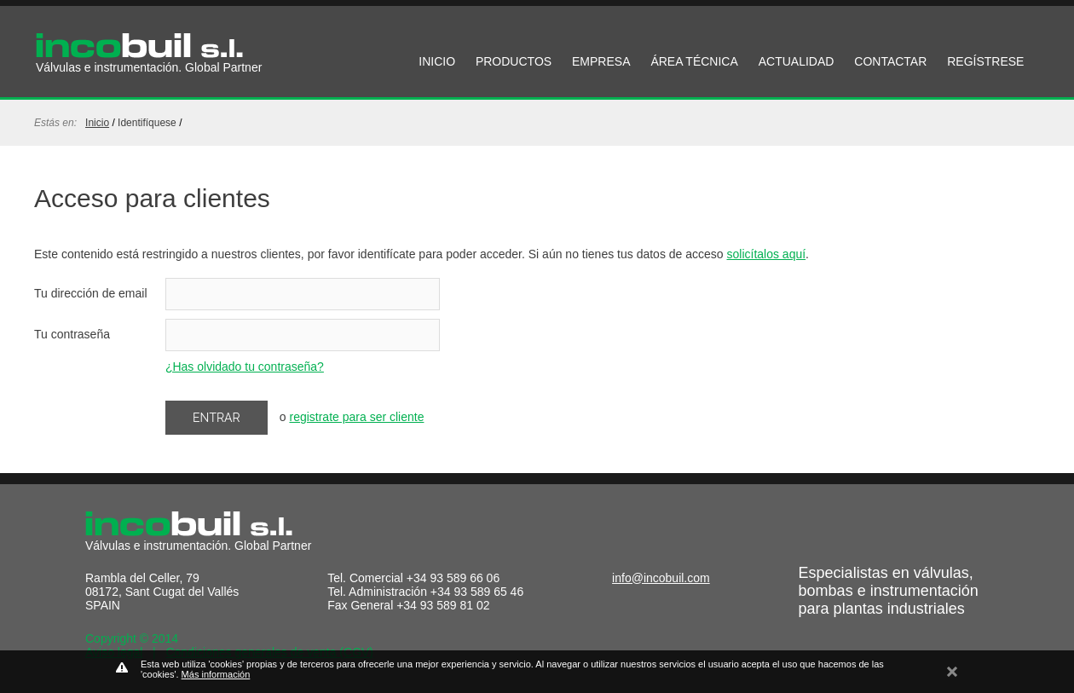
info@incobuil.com (661, 578)
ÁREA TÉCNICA (693, 61)
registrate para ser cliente (356, 417)
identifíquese (147, 123)
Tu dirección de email (90, 293)
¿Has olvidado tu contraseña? (244, 366)
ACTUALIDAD (796, 61)
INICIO (437, 61)
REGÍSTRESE (985, 61)
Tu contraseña (72, 334)
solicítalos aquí (766, 254)
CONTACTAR (890, 61)
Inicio (97, 123)
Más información (216, 674)
